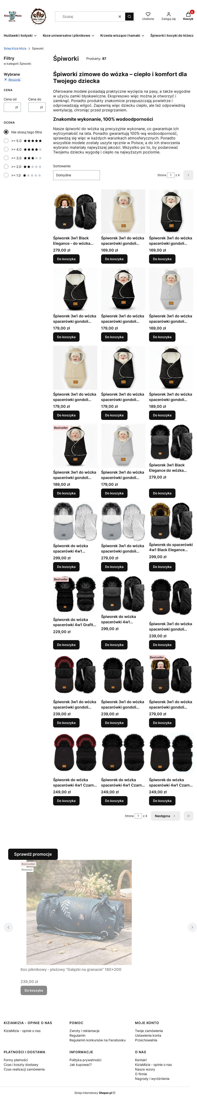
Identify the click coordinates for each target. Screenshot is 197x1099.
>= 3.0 (26, 158)
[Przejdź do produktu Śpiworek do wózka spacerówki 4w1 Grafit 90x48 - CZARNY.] (75, 595)
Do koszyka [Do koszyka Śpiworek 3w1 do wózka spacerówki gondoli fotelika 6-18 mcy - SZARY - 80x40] (114, 493)
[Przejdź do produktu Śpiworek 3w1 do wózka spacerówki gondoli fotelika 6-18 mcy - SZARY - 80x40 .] (123, 446)
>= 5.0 (26, 141)
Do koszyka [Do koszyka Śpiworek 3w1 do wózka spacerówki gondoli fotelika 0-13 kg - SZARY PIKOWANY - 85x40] (114, 567)
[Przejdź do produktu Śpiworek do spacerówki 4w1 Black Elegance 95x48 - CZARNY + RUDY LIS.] (171, 521)
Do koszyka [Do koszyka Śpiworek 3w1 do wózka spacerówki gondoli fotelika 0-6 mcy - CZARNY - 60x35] (162, 259)
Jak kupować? (80, 1065)
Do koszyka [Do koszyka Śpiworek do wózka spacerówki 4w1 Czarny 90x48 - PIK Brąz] (162, 801)
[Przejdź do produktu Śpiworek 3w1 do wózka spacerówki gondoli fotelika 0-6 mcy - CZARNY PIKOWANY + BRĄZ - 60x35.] (123, 289)
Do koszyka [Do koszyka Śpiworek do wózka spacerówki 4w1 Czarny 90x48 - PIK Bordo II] (114, 801)
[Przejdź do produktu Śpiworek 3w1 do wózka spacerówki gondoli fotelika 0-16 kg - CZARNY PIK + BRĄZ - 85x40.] (123, 675)
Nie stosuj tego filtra (26, 132)
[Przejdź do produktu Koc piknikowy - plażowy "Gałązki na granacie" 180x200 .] (79, 912)
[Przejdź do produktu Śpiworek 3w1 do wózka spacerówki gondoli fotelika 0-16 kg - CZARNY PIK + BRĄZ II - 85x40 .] (171, 675)
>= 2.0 (26, 167)
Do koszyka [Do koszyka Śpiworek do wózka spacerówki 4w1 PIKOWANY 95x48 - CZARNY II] (114, 645)
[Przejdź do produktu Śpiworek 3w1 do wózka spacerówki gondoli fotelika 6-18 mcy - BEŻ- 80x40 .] (75, 368)
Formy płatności (16, 1060)
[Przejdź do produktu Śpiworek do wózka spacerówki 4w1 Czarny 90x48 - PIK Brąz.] (171, 753)
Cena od (10, 99)
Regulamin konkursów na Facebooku (97, 1040)
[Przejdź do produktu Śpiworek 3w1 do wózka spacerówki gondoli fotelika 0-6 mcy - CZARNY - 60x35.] (171, 211)
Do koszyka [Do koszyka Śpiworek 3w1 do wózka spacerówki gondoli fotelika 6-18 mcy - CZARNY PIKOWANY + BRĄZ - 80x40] (66, 493)
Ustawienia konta (148, 1035)
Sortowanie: (62, 166)
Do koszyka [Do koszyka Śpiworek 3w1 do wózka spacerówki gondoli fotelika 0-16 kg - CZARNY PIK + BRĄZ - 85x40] (114, 723)
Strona (161, 175)
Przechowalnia (146, 1040)
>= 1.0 (26, 175)
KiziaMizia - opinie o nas (22, 1031)
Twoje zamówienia (149, 1031)
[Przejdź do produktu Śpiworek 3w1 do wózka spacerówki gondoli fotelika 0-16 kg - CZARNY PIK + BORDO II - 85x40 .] (75, 675)
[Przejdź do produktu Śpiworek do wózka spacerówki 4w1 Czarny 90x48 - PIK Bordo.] (75, 753)
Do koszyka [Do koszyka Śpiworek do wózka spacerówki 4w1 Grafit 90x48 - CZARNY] (66, 645)
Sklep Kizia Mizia (15, 48)
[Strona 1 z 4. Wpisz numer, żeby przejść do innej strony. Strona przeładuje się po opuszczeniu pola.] (171, 175)
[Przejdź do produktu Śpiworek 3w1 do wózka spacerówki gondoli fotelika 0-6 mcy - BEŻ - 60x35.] (123, 211)
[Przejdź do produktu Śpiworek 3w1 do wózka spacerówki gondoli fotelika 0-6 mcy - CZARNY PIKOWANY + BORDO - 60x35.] (75, 289)
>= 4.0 (26, 149)
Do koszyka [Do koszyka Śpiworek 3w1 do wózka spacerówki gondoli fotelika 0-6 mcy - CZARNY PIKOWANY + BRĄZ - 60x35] (114, 337)
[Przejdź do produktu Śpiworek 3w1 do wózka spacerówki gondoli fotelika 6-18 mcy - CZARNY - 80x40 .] (123, 368)
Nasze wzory (145, 1069)
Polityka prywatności (85, 1060)
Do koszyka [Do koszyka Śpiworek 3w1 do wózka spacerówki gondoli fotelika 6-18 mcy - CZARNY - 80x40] (114, 415)
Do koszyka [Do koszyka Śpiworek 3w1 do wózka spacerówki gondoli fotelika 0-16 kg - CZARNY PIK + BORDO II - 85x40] (66, 723)
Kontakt (141, 1060)
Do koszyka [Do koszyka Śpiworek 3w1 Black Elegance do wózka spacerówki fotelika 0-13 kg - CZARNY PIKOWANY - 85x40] (162, 493)
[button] (129, 17)
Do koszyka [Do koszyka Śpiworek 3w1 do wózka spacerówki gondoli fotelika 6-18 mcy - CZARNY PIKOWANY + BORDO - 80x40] (162, 415)
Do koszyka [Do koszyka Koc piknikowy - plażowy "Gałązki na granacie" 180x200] (34, 990)
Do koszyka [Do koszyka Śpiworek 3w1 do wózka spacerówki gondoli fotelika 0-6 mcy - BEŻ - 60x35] (114, 259)
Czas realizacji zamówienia (24, 1069)
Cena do (34, 99)
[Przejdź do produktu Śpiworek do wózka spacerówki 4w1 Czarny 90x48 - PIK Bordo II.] (123, 753)
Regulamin (77, 1035)
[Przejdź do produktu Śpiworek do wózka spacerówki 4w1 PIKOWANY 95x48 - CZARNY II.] (123, 593)
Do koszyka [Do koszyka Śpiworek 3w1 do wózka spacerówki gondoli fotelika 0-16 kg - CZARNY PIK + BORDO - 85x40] (162, 645)
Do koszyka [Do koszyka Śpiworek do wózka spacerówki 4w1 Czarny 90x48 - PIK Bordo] (66, 801)
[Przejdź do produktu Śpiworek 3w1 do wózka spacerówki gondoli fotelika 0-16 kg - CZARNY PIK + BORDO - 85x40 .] (171, 597)
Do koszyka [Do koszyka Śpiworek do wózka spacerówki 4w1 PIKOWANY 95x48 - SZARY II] (66, 567)
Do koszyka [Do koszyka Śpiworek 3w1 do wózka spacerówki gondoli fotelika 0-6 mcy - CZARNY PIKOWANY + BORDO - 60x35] (66, 337)
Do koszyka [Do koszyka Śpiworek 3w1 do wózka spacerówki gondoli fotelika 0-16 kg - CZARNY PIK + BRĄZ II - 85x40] (162, 723)
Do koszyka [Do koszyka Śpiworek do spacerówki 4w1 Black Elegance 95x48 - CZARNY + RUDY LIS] (162, 567)
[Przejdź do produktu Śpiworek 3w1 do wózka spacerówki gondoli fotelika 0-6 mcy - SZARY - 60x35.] (171, 289)
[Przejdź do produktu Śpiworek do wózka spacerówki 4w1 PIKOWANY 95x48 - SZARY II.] (75, 521)
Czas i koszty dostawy (21, 1065)
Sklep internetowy (93, 1093)
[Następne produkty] (165, 816)
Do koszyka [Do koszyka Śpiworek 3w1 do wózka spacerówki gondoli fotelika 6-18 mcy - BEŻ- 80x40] (66, 415)
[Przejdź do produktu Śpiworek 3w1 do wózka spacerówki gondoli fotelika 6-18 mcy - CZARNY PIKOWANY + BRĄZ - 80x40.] (75, 446)
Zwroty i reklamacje (84, 1031)
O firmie (141, 1074)
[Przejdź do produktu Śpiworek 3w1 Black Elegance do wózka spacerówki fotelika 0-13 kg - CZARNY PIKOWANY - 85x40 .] (171, 442)
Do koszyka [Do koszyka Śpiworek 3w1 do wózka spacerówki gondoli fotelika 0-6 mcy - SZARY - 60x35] (162, 337)
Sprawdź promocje (33, 854)
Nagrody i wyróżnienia (152, 1079)
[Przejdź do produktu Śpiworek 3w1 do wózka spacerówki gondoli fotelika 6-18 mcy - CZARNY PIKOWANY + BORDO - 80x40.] (171, 368)
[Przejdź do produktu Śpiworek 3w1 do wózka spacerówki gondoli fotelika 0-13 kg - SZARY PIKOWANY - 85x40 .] (123, 521)
